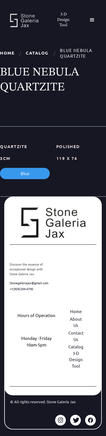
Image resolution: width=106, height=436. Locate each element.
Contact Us (76, 336)
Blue (25, 173)
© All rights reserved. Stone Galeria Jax (43, 401)
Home (7, 53)
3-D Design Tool (76, 359)
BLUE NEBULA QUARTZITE (76, 52)
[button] (92, 20)
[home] (22, 20)
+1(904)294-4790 (21, 289)
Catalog (37, 53)
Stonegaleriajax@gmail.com (29, 283)
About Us (76, 322)
